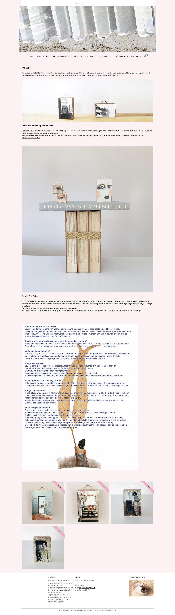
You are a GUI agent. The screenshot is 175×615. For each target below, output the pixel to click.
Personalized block (42, 56)
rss (84, 610)
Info (138, 56)
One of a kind (78, 56)
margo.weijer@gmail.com (87, 588)
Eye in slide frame (119, 56)
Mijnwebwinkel (111, 610)
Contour (130, 56)
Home (32, 56)
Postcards (106, 56)
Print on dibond (92, 56)
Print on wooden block (61, 56)
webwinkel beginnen (92, 610)
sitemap (79, 610)
